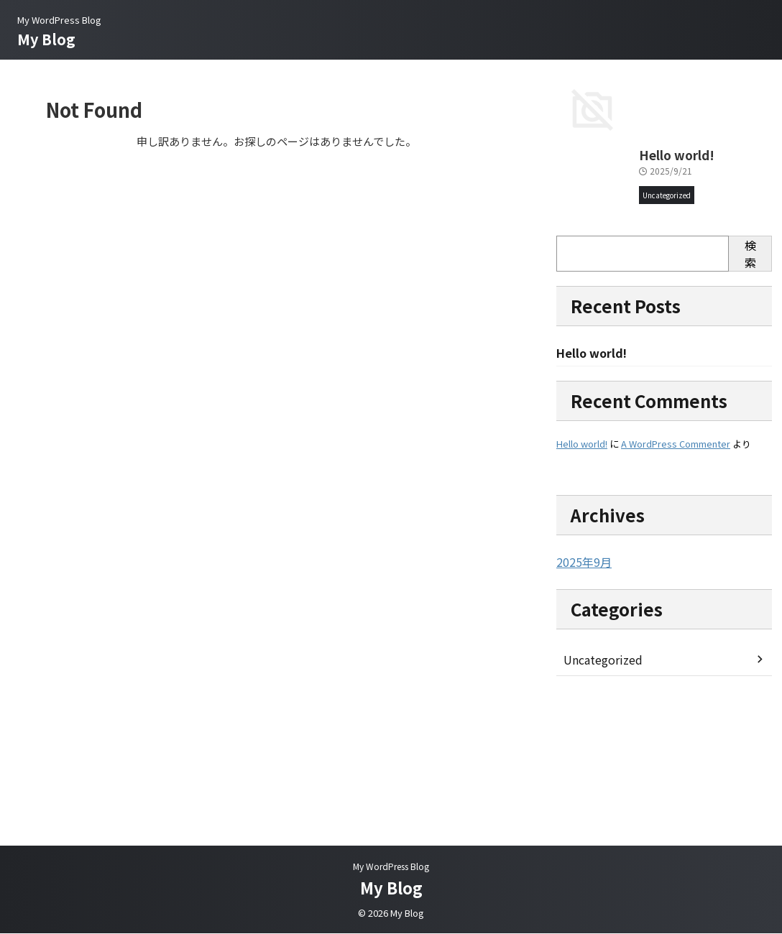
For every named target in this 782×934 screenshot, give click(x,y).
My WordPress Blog (391, 867)
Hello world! (586, 297)
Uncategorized (599, 801)
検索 (750, 395)
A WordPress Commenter (675, 586)
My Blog (46, 39)
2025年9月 (580, 704)
